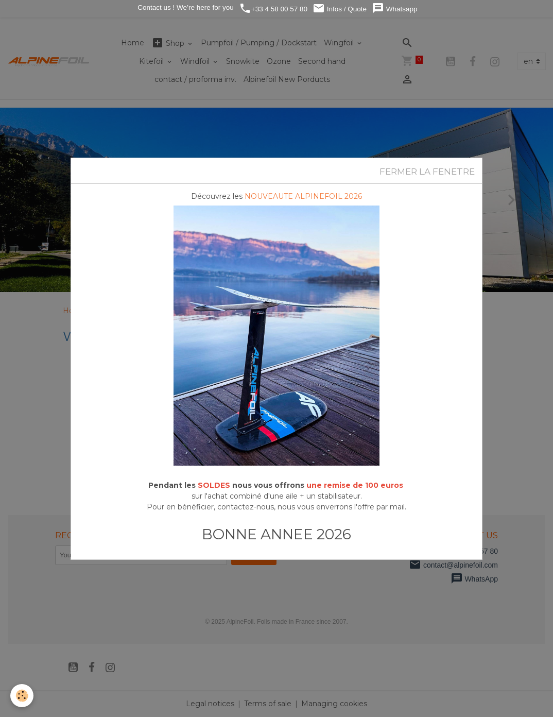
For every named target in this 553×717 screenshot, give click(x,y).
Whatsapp (395, 8)
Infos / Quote (340, 8)
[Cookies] (21, 695)
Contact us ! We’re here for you (184, 7)
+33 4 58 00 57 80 (273, 8)
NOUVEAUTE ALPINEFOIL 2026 (303, 196)
